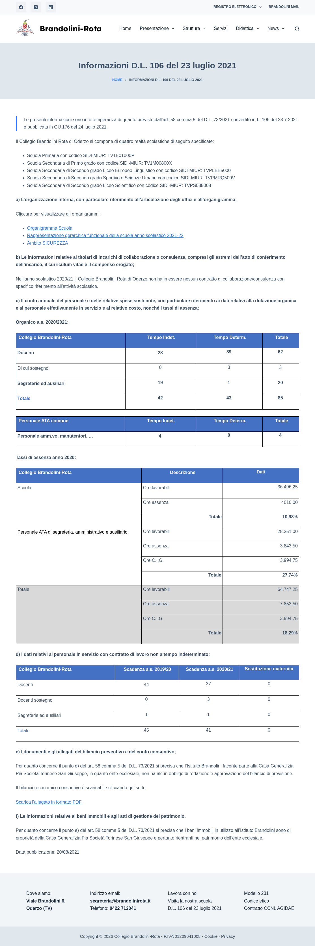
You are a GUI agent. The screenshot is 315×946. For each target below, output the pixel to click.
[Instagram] (36, 7)
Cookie (211, 936)
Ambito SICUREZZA (47, 243)
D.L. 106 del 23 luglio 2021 (194, 908)
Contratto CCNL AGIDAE (269, 908)
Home (125, 28)
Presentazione (158, 28)
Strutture (195, 28)
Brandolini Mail (284, 7)
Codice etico (256, 901)
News (276, 28)
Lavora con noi (182, 893)
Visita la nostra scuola (190, 901)
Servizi (221, 28)
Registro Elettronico (238, 7)
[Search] (297, 29)
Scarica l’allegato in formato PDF (49, 802)
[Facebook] (21, 7)
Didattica (248, 28)
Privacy (228, 936)
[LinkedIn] (51, 7)
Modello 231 (256, 893)
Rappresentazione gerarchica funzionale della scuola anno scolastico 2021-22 (105, 235)
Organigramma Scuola (49, 228)
